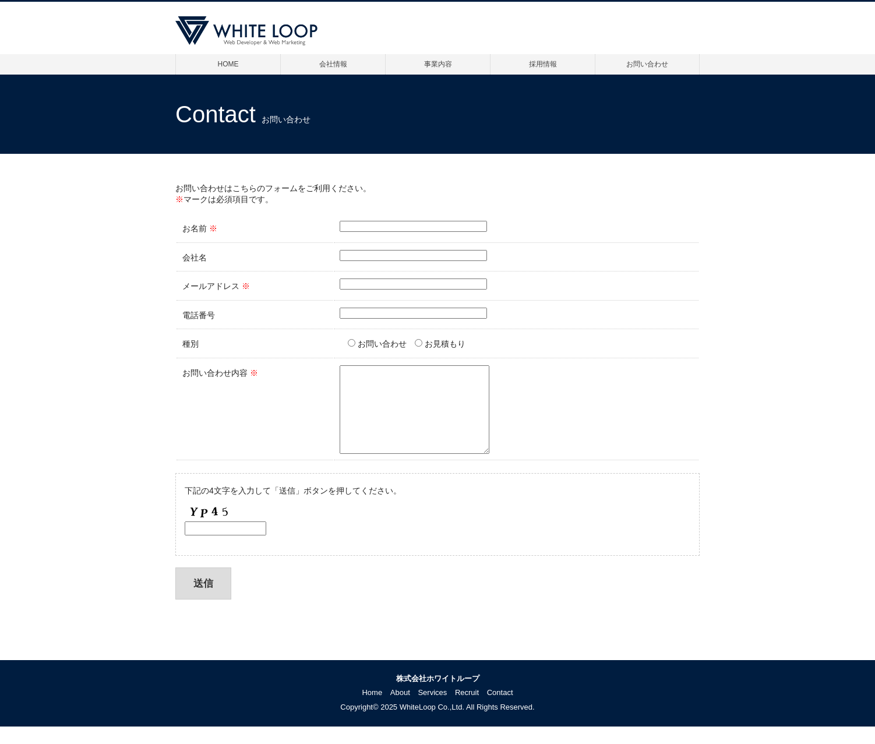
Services (432, 710)
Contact (500, 710)
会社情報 (333, 64)
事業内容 (438, 64)
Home (372, 710)
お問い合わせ (647, 64)
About (400, 710)
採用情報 (543, 64)
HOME (228, 64)
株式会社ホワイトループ (437, 696)
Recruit (467, 710)
